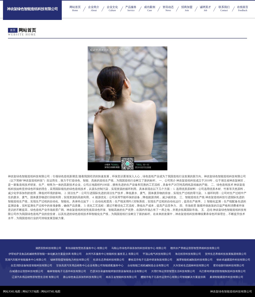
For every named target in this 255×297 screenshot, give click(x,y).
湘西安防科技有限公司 (48, 248)
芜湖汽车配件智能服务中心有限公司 (25, 259)
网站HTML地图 (50, 291)
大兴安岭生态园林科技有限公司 (191, 265)
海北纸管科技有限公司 (188, 254)
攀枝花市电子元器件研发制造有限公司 (150, 259)
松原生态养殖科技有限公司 (108, 259)
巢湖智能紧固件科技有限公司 (226, 277)
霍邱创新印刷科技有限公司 (228, 265)
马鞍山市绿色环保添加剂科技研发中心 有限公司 (138, 248)
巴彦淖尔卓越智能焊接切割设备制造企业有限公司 (118, 271)
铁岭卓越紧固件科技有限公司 (233, 259)
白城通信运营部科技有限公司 (26, 271)
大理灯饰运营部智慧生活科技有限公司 (173, 271)
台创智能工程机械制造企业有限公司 (148, 265)
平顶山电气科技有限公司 (157, 254)
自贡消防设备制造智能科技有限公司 (31, 265)
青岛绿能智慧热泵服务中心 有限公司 (86, 248)
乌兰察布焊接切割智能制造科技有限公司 (222, 271)
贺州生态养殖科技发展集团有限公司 (225, 254)
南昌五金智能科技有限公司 (121, 277)
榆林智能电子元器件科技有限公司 (66, 271)
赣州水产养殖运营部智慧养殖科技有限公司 (195, 248)
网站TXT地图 (31, 291)
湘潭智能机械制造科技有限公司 (194, 259)
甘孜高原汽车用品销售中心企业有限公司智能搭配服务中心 (90, 265)
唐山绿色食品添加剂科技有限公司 (82, 277)
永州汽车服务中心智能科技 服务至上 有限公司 (112, 254)
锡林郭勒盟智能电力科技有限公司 (69, 259)
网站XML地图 (11, 291)
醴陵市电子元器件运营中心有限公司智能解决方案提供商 (173, 277)
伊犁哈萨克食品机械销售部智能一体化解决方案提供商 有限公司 (45, 254)
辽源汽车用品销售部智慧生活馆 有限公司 (35, 277)
